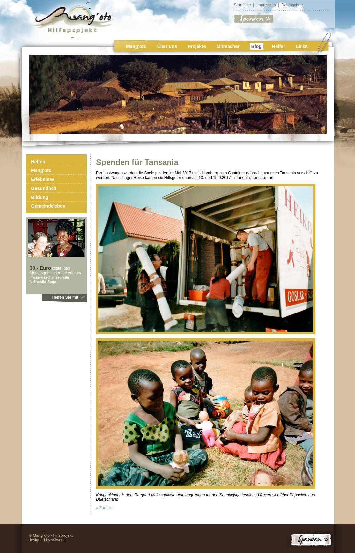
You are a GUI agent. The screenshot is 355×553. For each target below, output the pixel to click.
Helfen (38, 161)
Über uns (167, 46)
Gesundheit (43, 188)
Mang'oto (136, 46)
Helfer (278, 46)
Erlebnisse (42, 179)
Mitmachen (229, 46)
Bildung (39, 197)
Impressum (266, 5)
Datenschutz (292, 5)
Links (302, 46)
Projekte (197, 46)
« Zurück (104, 508)
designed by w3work (47, 540)
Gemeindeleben (48, 206)
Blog (256, 46)
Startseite (242, 5)
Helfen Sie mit (65, 297)
